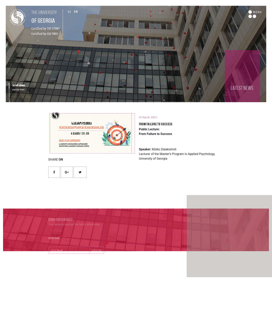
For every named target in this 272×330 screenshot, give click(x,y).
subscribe (96, 252)
